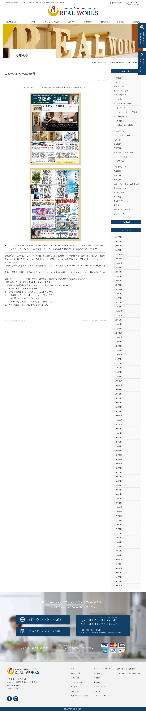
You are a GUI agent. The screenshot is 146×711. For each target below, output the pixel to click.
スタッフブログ (120, 95)
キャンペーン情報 (123, 103)
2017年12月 (118, 507)
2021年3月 (118, 372)
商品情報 (117, 171)
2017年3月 (118, 546)
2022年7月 (118, 346)
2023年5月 (118, 324)
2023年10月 (118, 315)
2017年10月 (118, 516)
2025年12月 (118, 254)
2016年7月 (118, 581)
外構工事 (117, 175)
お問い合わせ (117, 3)
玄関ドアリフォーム (122, 209)
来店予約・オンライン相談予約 (128, 673)
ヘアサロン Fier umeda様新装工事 (94, 320)
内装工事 (117, 148)
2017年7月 (118, 529)
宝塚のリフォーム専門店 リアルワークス (22, 256)
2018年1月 (118, 503)
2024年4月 (118, 302)
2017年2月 (118, 551)
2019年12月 (118, 416)
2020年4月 (118, 398)
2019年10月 (118, 424)
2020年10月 (118, 385)
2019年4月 (118, 437)
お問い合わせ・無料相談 (126, 669)
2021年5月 (118, 368)
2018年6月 (118, 481)
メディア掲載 (121, 157)
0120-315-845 (132, 3)
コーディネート (122, 108)
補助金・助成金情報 (124, 125)
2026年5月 (118, 237)
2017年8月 (118, 525)
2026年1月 (118, 250)
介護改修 (117, 140)
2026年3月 (118, 246)
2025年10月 (118, 263)
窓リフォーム (119, 214)
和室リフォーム (120, 167)
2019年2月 (118, 446)
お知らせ (117, 82)
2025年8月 (118, 268)
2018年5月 (118, 486)
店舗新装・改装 (120, 188)
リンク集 (97, 691)
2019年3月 (118, 442)
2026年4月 (118, 241)
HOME (73, 669)
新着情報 (97, 682)
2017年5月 (118, 538)
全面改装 (117, 144)
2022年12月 (118, 333)
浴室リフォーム (120, 205)
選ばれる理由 (11, 22)
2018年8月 (118, 472)
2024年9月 (118, 294)
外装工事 (117, 180)
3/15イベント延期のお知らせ (15, 320)
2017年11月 (118, 512)
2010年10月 (118, 586)
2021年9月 (118, 359)
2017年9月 (118, 520)
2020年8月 (118, 390)
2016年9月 (118, 573)
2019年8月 (118, 429)
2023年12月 (118, 311)
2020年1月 (118, 411)
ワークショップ (122, 117)
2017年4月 (118, 542)
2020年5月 (118, 394)
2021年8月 (118, 363)
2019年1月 (118, 451)
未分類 (119, 121)
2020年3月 (118, 403)
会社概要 (120, 22)
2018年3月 (118, 494)
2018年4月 (118, 490)
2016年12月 (118, 560)
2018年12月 (118, 455)
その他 (119, 99)
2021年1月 (118, 377)
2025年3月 (118, 281)
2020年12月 (118, 381)
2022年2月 (118, 350)
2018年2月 (118, 499)
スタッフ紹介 (31, 22)
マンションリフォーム (123, 135)
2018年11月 (118, 459)
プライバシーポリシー (102, 696)
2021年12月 (118, 355)
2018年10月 (118, 464)
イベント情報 (119, 86)
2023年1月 (118, 328)
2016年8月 (118, 577)
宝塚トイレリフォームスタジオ (126, 184)
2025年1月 (118, 285)
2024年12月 (118, 289)
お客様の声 (88, 22)
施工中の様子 (119, 192)
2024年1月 (118, 307)
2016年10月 (118, 568)
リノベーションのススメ (103, 669)
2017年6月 (118, 533)
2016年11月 (118, 564)
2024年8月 (118, 298)
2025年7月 (118, 272)
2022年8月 (118, 342)
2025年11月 (118, 259)
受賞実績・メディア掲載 (124, 152)
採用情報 (136, 22)
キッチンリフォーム (122, 91)
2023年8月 (118, 320)
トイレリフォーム (121, 131)
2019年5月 (118, 433)
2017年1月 (118, 555)
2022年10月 (118, 337)
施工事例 (71, 22)
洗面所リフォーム (121, 201)
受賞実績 (104, 22)
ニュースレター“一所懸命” (127, 112)
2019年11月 (118, 420)
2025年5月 (118, 276)
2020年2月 (118, 407)
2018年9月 (118, 468)
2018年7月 (118, 477)
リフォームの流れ (52, 22)
